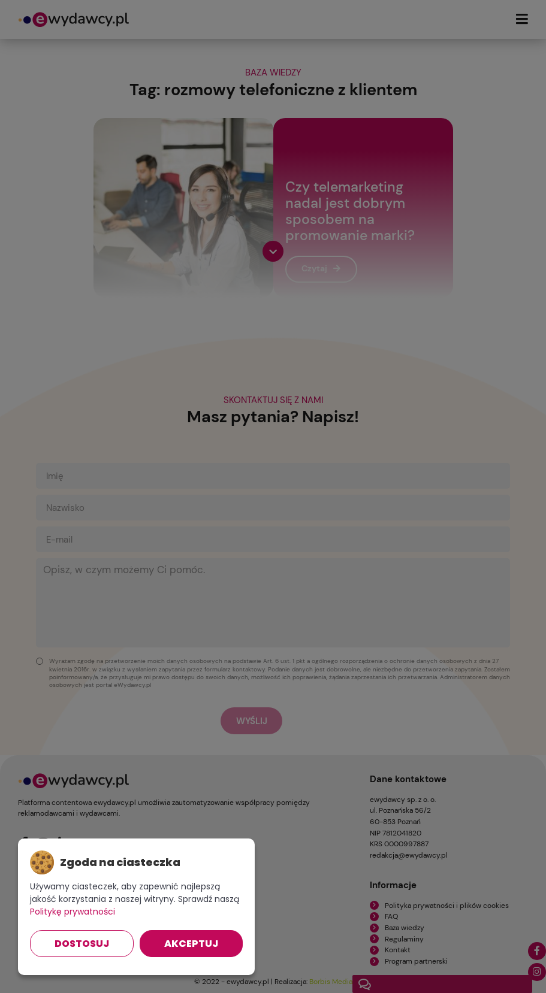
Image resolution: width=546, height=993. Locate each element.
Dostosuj (82, 943)
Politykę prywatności (72, 912)
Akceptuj (191, 943)
